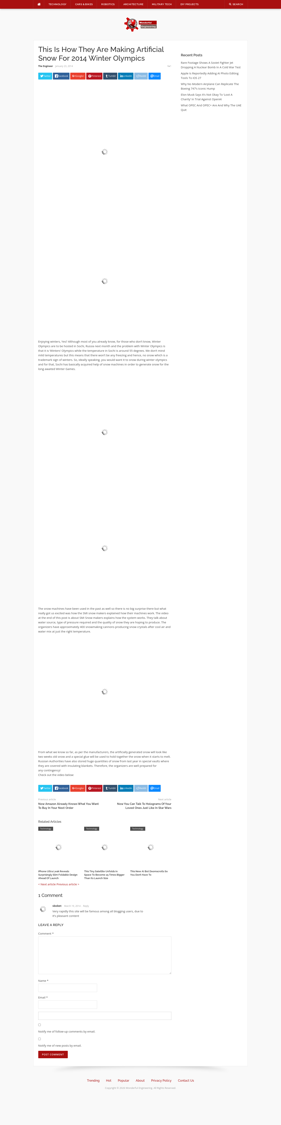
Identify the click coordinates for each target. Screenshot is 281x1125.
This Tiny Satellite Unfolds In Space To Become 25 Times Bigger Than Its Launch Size (104, 875)
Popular (123, 1080)
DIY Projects (189, 4)
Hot (108, 1080)
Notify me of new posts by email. (60, 1045)
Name (43, 981)
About (140, 1080)
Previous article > (68, 884)
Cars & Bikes (84, 4)
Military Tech (162, 4)
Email (43, 997)
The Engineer (45, 66)
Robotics (108, 4)
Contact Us (186, 1080)
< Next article (47, 884)
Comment (46, 933)
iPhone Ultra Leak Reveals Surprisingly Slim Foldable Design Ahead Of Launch (57, 875)
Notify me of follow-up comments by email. (66, 1031)
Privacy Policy (161, 1080)
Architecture (133, 4)
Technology (58, 4)
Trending (93, 1080)
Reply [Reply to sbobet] (86, 906)
